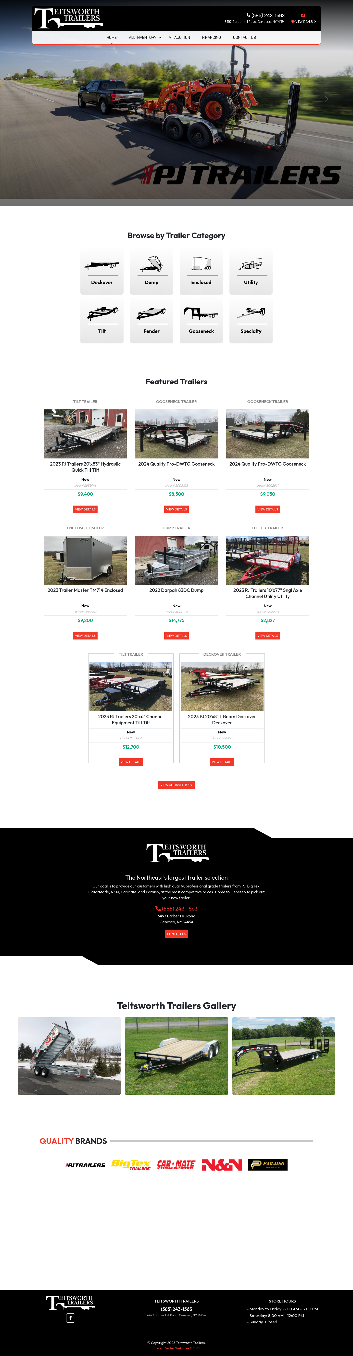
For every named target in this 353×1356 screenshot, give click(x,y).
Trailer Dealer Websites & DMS (176, 1348)
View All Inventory (176, 785)
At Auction (179, 37)
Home (112, 37)
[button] (26, 99)
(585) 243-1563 (176, 908)
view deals (302, 22)
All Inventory (142, 37)
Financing (211, 37)
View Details (85, 509)
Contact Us (244, 37)
